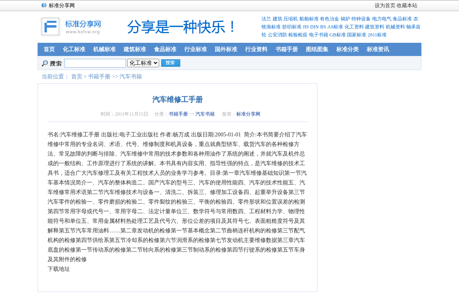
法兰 (266, 19)
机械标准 (104, 49)
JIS (306, 27)
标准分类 (347, 49)
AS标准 (335, 27)
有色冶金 (329, 19)
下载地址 (59, 269)
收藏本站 (407, 5)
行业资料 (256, 49)
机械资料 (395, 27)
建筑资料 (374, 27)
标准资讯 (378, 49)
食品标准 (402, 19)
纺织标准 (291, 27)
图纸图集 (317, 49)
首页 (49, 49)
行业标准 (195, 49)
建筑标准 (135, 49)
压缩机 (290, 19)
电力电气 (381, 19)
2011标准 (377, 35)
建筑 (277, 19)
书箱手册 (286, 49)
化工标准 (74, 49)
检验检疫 (297, 35)
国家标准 (356, 35)
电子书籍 (318, 35)
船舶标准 (309, 19)
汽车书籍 (131, 77)
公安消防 (277, 35)
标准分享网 (248, 114)
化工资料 (354, 27)
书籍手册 (99, 77)
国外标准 (226, 49)
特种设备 (361, 19)
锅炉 (345, 19)
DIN (314, 27)
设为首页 (385, 5)
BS (323, 27)
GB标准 (337, 35)
